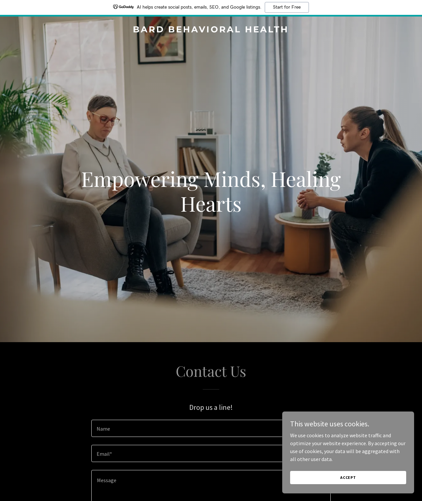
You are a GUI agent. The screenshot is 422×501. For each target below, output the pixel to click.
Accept (348, 486)
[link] (211, 30)
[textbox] (210, 428)
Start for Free (287, 7)
